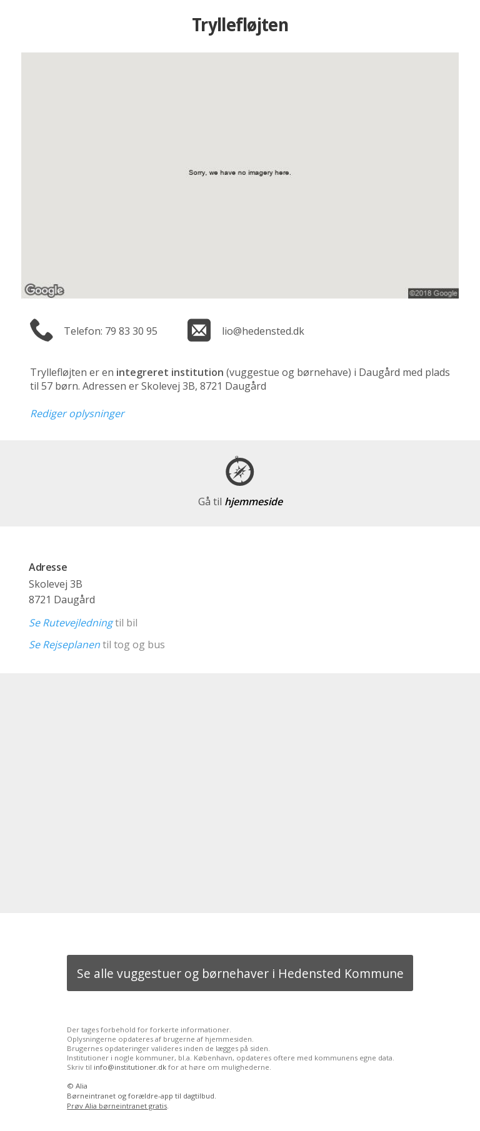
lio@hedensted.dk (263, 331)
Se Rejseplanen (64, 644)
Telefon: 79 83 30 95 (111, 331)
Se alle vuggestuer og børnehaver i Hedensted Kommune (240, 973)
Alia (82, 1085)
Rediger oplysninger (77, 413)
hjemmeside (240, 501)
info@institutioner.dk (130, 1067)
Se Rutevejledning (70, 623)
